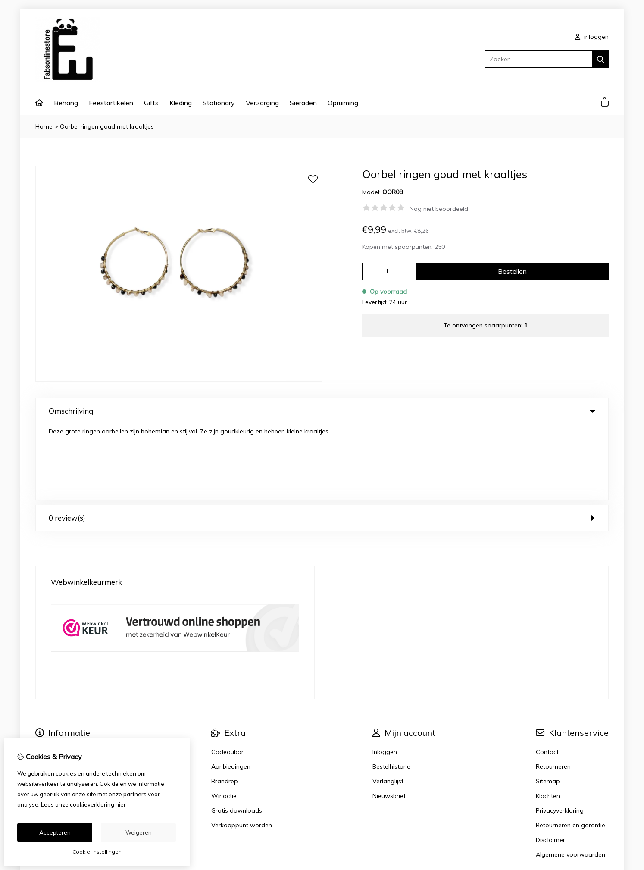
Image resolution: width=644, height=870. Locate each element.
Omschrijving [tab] (322, 410)
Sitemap (548, 705)
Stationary (219, 102)
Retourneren (553, 690)
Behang (66, 102)
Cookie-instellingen (97, 851)
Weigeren (138, 832)
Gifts (151, 102)
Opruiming (343, 102)
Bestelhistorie (391, 690)
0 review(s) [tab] (322, 441)
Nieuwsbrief (389, 720)
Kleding (180, 102)
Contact (547, 676)
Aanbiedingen (230, 690)
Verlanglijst (387, 705)
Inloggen (384, 676)
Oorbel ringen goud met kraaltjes (107, 126)
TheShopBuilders (587, 819)
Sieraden (303, 102)
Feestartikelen (111, 102)
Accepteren (55, 832)
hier (121, 804)
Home (44, 126)
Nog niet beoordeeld (439, 209)
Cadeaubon (228, 676)
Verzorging (262, 102)
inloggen (592, 37)
